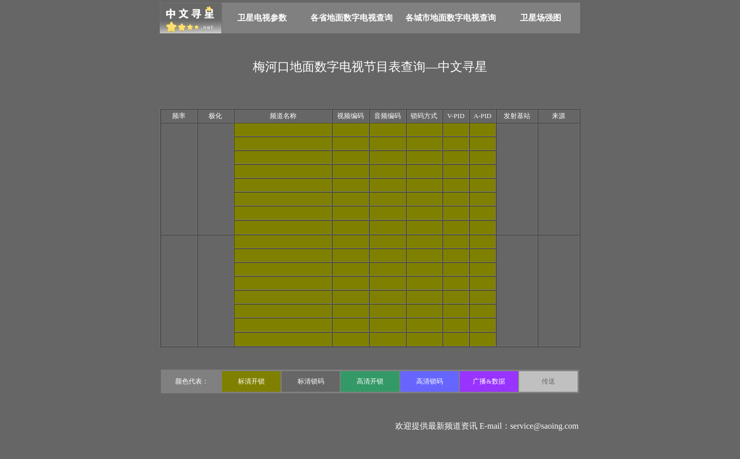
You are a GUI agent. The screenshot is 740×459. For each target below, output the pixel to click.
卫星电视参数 (262, 17)
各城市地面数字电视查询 (450, 17)
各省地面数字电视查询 (351, 17)
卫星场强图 (540, 17)
